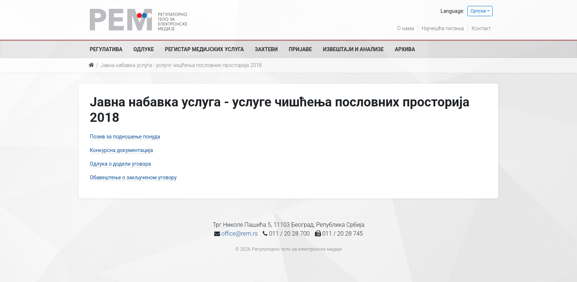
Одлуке (144, 49)
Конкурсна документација (121, 150)
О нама (405, 28)
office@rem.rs (240, 233)
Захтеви (266, 49)
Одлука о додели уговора (120, 164)
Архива (405, 49)
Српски (478, 11)
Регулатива (106, 49)
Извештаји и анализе (353, 49)
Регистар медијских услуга (204, 49)
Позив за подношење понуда (125, 137)
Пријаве (300, 49)
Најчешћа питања (443, 28)
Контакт (481, 28)
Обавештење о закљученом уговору (133, 177)
